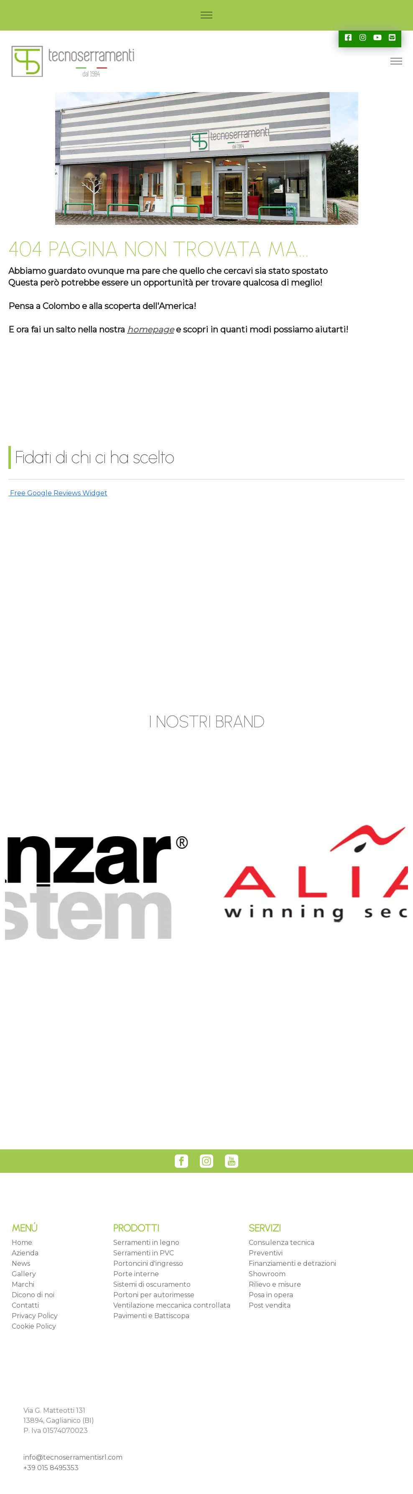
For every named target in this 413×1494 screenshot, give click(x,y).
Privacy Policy (35, 1316)
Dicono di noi (33, 1295)
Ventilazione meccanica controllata (171, 1305)
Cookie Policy (34, 1326)
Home (22, 1243)
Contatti (25, 1305)
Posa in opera (271, 1295)
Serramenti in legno (146, 1243)
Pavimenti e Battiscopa (151, 1316)
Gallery (24, 1274)
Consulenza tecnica (281, 1243)
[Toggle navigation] (207, 15)
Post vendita (270, 1305)
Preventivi (266, 1253)
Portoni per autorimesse (153, 1295)
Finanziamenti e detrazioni (292, 1263)
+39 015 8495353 (51, 1468)
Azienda (25, 1253)
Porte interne (136, 1274)
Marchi (23, 1284)
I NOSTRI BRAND (207, 721)
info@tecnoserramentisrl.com (72, 1457)
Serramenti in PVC (143, 1253)
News (21, 1263)
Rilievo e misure (275, 1284)
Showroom (267, 1274)
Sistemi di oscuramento (152, 1284)
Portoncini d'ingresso (148, 1263)
